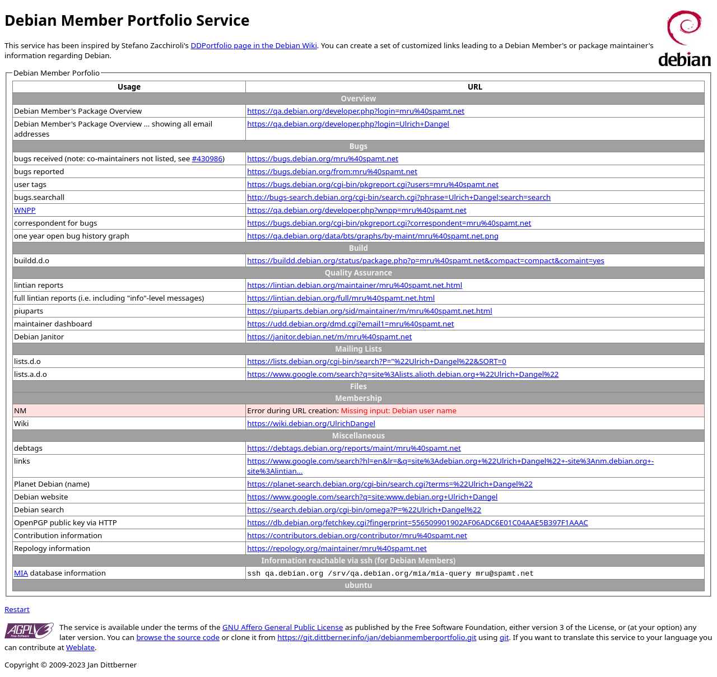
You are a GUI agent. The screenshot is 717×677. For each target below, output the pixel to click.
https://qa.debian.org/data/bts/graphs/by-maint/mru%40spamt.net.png (373, 236)
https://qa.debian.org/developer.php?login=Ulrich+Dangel (348, 124)
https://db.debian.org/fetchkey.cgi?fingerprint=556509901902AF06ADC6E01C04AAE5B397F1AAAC (417, 522)
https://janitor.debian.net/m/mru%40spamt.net (329, 337)
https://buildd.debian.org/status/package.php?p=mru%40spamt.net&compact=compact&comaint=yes (425, 260)
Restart (17, 609)
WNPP (25, 210)
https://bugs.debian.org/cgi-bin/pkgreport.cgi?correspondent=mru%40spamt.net (389, 223)
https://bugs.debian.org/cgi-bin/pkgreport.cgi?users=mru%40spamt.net (373, 184)
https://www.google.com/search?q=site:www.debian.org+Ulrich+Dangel (372, 497)
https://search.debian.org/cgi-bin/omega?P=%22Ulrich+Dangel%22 (364, 510)
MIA (21, 573)
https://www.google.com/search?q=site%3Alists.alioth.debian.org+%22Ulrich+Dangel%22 (402, 374)
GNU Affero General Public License (282, 627)
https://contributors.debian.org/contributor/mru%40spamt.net (357, 535)
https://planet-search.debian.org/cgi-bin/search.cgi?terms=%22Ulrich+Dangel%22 (390, 484)
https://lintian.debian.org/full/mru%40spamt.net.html (341, 298)
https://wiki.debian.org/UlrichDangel (311, 423)
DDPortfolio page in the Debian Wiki (253, 45)
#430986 (207, 158)
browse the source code (178, 637)
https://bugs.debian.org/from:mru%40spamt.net (332, 171)
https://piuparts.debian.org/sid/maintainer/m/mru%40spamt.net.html (369, 311)
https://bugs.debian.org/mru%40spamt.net (322, 158)
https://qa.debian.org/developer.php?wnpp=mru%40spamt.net (356, 210)
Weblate (80, 647)
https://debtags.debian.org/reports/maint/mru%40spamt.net (354, 448)
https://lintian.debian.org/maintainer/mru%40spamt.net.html (354, 285)
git (504, 637)
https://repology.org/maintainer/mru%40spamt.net (337, 548)
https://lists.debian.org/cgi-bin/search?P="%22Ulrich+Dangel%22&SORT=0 (376, 361)
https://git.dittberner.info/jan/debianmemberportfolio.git (376, 637)
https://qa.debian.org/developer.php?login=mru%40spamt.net (355, 111)
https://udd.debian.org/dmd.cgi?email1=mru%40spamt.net (350, 324)
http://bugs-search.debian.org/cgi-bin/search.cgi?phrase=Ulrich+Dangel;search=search (399, 197)
